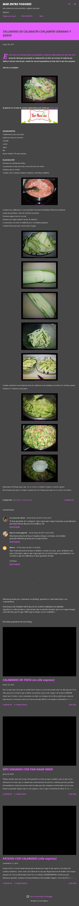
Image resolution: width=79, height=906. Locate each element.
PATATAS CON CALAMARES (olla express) (30, 858)
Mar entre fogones (17, 4)
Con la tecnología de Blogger (39, 896)
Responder (15, 527)
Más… (42, 16)
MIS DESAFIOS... (28, 16)
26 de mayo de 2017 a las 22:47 (39, 518)
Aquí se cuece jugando (18, 533)
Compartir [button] (69, 500)
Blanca (12, 547)
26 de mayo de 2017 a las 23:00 (41, 533)
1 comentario (20, 794)
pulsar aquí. (54, 108)
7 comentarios (20, 883)
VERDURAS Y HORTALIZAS (22, 500)
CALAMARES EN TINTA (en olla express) (29, 680)
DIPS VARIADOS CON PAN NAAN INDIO (28, 769)
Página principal (9, 16)
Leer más (72, 705)
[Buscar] (69, 4)
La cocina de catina (17, 518)
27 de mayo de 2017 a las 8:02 (28, 547)
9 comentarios (20, 705)
